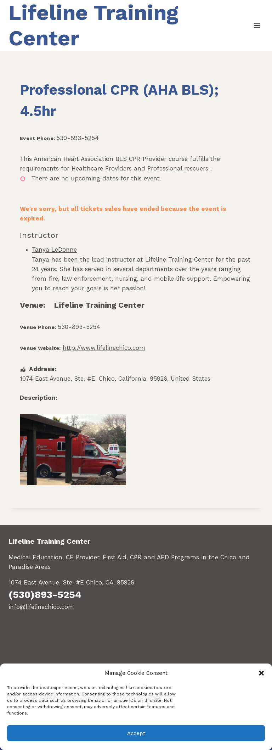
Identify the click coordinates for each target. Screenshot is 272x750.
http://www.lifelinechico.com (104, 347)
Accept (136, 733)
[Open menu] (257, 25)
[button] (261, 673)
